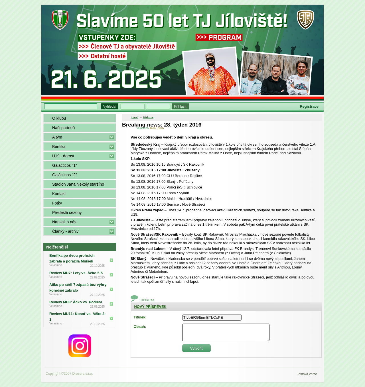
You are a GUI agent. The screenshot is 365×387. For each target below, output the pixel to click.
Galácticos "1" (64, 165)
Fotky (57, 203)
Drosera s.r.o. (82, 374)
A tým (57, 137)
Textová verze (307, 374)
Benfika (59, 146)
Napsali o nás (64, 222)
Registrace (309, 106)
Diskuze (148, 117)
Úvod (134, 117)
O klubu (59, 118)
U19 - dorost (63, 156)
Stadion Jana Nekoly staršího (78, 184)
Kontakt (59, 193)
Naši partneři (63, 127)
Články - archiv (65, 231)
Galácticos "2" (64, 175)
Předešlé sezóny (67, 212)
